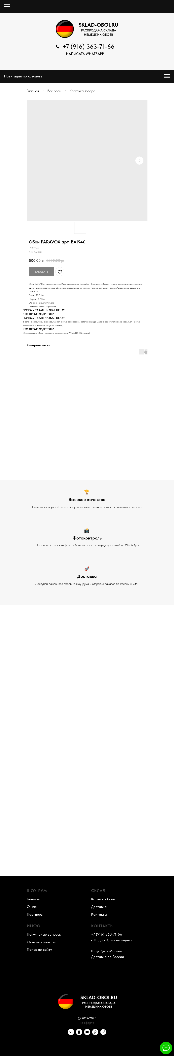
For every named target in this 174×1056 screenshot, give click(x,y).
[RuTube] (103, 1034)
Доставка (99, 907)
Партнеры (35, 914)
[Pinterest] (95, 1034)
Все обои (54, 91)
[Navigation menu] (7, 6)
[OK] (79, 1034)
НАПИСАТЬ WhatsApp (85, 54)
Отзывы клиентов (41, 942)
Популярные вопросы (44, 934)
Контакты (99, 914)
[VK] (71, 1034)
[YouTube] (87, 1034)
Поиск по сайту (39, 949)
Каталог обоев (103, 899)
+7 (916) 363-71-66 (88, 46)
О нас (32, 907)
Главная (33, 91)
